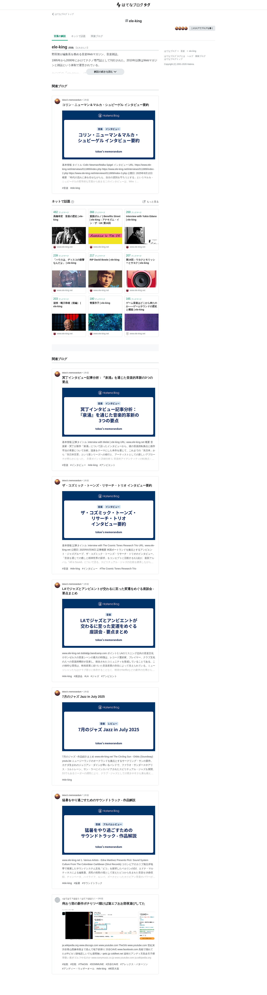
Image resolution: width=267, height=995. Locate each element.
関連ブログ (97, 36)
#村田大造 (113, 968)
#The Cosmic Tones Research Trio (118, 568)
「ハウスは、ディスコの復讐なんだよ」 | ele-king (68, 261)
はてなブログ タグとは (174, 56)
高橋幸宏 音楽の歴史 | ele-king (68, 218)
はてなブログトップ (173, 59)
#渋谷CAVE (112, 964)
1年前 (86, 100)
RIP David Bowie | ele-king (105, 259)
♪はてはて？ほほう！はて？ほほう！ (79, 898)
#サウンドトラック (92, 883)
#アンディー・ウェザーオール (78, 968)
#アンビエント (107, 465)
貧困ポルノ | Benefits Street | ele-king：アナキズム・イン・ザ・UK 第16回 (105, 219)
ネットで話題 (78, 36)
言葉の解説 (60, 36)
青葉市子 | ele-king (100, 303)
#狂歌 (73, 964)
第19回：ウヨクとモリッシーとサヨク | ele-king (140, 261)
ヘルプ (190, 56)
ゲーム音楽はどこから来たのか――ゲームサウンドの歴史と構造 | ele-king (141, 306)
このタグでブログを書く (202, 28)
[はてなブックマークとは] (72, 201)
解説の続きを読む (105, 71)
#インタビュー (78, 465)
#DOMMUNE (97, 964)
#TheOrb (83, 964)
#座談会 (78, 676)
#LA (86, 676)
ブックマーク (61, 212)
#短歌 (65, 964)
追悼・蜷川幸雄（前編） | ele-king (67, 305)
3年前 (100, 898)
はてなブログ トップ (63, 14)
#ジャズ (95, 676)
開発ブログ (200, 56)
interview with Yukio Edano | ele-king (141, 218)
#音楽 (65, 188)
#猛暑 (77, 883)
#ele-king (75, 188)
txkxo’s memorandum (72, 100)
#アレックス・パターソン (134, 964)
